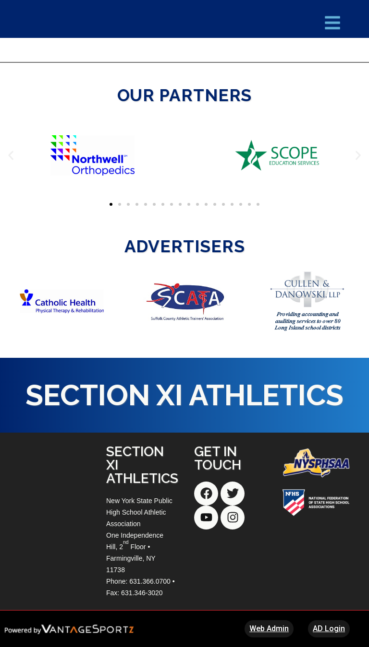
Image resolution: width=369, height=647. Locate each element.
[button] (11, 155)
